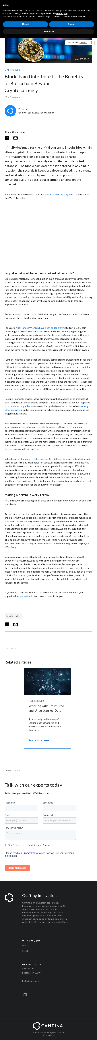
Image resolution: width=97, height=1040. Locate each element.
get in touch (25, 596)
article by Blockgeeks (62, 194)
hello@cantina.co (30, 981)
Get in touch (32, 964)
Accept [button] (71, 24)
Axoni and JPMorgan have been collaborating (41, 327)
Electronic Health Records (34, 458)
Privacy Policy (48, 1035)
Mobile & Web (12, 70)
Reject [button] (25, 24)
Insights (26, 950)
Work (25, 945)
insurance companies (19, 406)
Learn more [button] (48, 31)
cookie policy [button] (62, 13)
